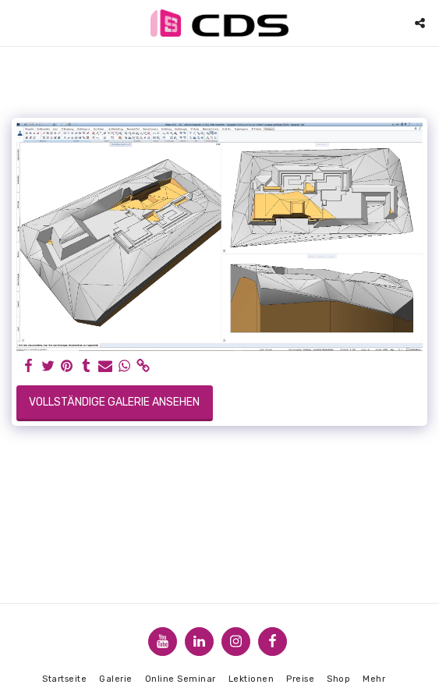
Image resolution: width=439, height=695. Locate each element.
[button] (17, 22)
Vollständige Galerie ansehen (114, 402)
